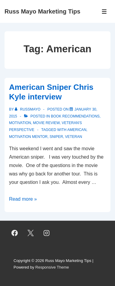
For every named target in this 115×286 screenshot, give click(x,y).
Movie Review (46, 123)
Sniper (56, 137)
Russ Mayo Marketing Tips (42, 11)
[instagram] (46, 233)
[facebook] (14, 233)
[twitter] (30, 233)
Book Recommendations (75, 116)
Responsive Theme (52, 267)
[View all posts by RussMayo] (28, 109)
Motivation (20, 123)
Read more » (23, 199)
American (76, 130)
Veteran (73, 137)
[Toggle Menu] (104, 11)
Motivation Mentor (28, 137)
